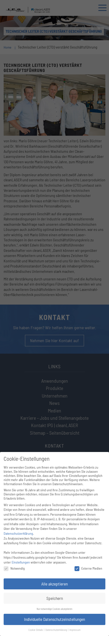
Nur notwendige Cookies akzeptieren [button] (54, 608)
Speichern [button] (54, 598)
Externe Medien (88, 568)
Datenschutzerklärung (18, 533)
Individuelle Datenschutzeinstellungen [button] (54, 619)
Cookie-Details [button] (35, 629)
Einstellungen (21, 562)
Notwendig (14, 568)
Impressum (75, 629)
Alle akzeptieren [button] (54, 583)
